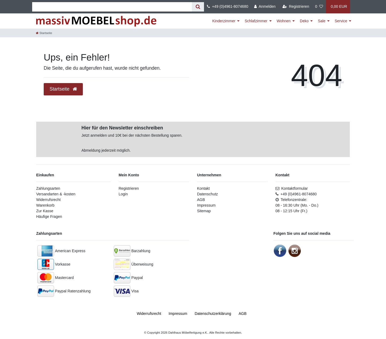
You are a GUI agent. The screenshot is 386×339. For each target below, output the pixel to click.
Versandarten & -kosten (55, 194)
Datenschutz (207, 194)
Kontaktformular (292, 188)
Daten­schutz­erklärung (213, 313)
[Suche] (198, 7)
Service (341, 21)
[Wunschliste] (319, 6)
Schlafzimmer (256, 21)
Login (123, 194)
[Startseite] (44, 33)
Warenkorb (45, 205)
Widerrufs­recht (149, 313)
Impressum (206, 205)
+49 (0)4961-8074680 (227, 6)
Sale (321, 21)
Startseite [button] (63, 89)
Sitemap (204, 211)
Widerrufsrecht (48, 200)
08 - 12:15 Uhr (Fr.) (291, 211)
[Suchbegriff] (112, 7)
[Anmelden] (265, 6)
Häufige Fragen (49, 216)
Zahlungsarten (48, 188)
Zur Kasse (44, 211)
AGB (201, 200)
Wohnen (284, 21)
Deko (304, 21)
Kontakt (203, 188)
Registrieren (129, 188)
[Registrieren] (296, 6)
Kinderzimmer (223, 21)
